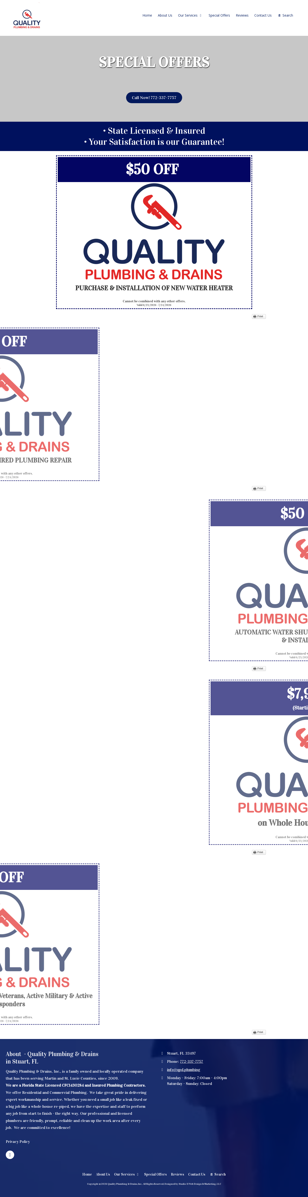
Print (260, 316)
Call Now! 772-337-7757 (154, 97)
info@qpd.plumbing (183, 1069)
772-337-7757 (191, 1061)
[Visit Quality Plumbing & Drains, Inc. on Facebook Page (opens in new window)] (10, 1155)
